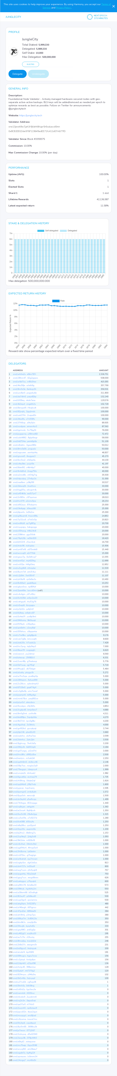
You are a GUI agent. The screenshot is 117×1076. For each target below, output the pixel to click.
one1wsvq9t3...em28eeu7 (25, 1049)
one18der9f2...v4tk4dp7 (24, 467)
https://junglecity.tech (30, 115)
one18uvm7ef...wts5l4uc (24, 571)
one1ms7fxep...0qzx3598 (25, 1045)
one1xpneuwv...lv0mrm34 (25, 1056)
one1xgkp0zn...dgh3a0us (25, 862)
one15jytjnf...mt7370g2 (24, 970)
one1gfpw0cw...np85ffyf (24, 586)
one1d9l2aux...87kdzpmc (25, 504)
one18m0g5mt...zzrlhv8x (24, 713)
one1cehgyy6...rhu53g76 (24, 601)
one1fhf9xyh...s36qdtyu (24, 624)
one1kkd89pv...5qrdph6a (25, 717)
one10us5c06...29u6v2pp (25, 814)
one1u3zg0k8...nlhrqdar (24, 568)
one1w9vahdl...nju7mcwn (25, 859)
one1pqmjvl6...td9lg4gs (24, 694)
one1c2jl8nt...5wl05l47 (24, 575)
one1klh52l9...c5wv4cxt (24, 542)
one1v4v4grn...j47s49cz (24, 594)
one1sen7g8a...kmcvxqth (25, 639)
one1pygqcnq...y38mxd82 (25, 434)
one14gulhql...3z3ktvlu (24, 724)
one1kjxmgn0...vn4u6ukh (24, 791)
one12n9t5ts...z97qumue (25, 497)
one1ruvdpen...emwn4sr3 (25, 426)
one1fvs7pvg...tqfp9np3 (24, 646)
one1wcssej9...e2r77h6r (24, 553)
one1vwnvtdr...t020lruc (24, 993)
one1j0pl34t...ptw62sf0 (24, 732)
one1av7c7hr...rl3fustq (23, 937)
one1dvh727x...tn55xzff (24, 866)
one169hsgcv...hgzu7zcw (25, 955)
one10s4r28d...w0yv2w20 (25, 598)
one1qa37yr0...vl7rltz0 (23, 1004)
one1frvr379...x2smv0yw (24, 501)
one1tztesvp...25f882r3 (24, 657)
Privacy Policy (63, 7)
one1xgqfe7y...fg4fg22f (24, 1052)
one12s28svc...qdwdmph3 (26, 683)
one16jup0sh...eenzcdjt (24, 795)
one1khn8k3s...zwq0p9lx (25, 922)
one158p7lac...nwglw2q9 (25, 765)
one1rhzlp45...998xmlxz (24, 967)
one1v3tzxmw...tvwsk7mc (25, 1019)
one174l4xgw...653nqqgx (25, 803)
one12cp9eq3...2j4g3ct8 (24, 836)
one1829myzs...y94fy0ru (24, 974)
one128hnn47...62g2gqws (25, 378)
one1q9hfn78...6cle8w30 (24, 885)
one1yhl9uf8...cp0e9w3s (24, 579)
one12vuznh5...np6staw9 (25, 1008)
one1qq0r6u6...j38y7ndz (24, 784)
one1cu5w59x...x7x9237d (25, 818)
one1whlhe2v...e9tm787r (24, 374)
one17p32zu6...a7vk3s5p (25, 519)
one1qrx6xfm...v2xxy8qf (24, 627)
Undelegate (38, 74)
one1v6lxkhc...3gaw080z (24, 445)
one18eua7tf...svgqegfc (24, 650)
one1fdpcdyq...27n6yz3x (24, 478)
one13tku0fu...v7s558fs (24, 419)
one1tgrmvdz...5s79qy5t (24, 430)
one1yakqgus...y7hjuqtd (24, 881)
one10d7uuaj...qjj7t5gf (23, 665)
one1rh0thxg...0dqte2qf (24, 780)
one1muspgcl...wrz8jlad (24, 1015)
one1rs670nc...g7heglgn (24, 855)
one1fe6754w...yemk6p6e (25, 441)
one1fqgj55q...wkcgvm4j (24, 489)
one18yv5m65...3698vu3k (25, 1026)
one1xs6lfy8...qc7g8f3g (24, 523)
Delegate (18, 74)
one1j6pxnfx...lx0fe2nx (23, 512)
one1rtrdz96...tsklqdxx (23, 545)
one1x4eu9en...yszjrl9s (23, 463)
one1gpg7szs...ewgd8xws (25, 877)
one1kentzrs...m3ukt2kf (24, 758)
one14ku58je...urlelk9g (23, 385)
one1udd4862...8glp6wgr (25, 437)
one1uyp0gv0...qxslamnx (25, 900)
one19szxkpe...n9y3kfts (24, 706)
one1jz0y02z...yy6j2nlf (23, 609)
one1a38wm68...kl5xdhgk (25, 892)
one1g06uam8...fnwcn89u (25, 516)
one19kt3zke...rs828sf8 (24, 840)
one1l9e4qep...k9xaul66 (24, 508)
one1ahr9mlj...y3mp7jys (24, 914)
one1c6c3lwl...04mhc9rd (24, 844)
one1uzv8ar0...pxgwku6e (25, 392)
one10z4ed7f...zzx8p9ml (24, 616)
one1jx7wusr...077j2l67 (24, 1030)
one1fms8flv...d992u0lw (24, 754)
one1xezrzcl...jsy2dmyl (23, 653)
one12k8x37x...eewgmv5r (25, 944)
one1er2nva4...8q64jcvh (24, 810)
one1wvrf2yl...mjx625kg (24, 560)
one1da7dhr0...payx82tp (24, 396)
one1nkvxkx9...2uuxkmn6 (25, 996)
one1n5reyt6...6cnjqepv (24, 605)
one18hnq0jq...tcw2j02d (24, 941)
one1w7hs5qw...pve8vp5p (25, 676)
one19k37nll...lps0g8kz (24, 721)
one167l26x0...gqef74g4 (24, 687)
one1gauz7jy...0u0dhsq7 (24, 557)
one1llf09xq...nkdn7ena (24, 400)
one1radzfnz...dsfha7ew (24, 736)
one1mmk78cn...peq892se (25, 698)
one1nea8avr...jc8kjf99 (23, 482)
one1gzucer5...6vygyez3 (24, 456)
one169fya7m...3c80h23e (25, 918)
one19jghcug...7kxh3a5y (24, 743)
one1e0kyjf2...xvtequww (24, 1041)
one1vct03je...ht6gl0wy (24, 564)
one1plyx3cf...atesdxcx (24, 702)
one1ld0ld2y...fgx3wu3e (24, 989)
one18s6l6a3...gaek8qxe (24, 583)
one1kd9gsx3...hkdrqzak (24, 948)
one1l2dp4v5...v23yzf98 (24, 963)
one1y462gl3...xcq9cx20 (24, 933)
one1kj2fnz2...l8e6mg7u (24, 832)
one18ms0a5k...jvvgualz (24, 448)
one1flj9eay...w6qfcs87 (24, 612)
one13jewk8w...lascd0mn (25, 590)
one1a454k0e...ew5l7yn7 (24, 493)
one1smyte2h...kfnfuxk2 (24, 773)
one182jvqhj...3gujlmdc (24, 411)
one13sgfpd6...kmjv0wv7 (25, 709)
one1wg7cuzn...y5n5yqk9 (25, 870)
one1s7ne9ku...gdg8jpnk (25, 635)
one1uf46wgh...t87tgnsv (24, 907)
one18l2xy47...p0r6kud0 (24, 896)
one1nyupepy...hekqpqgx (25, 527)
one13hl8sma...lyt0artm (24, 851)
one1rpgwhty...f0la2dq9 (24, 873)
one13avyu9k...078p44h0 (25, 1038)
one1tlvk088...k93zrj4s (23, 821)
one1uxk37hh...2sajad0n (24, 415)
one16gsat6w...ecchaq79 (25, 777)
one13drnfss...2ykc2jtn (23, 739)
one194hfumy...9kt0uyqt (24, 620)
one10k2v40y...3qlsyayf (24, 978)
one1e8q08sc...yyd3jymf (24, 825)
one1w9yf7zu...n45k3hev (24, 381)
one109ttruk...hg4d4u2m (24, 888)
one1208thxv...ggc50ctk (24, 534)
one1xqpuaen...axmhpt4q (25, 452)
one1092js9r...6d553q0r (24, 747)
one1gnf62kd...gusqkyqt (24, 728)
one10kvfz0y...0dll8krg (23, 985)
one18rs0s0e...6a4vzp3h (24, 389)
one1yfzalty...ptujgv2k (23, 672)
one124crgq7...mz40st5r (24, 1060)
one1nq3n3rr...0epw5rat (24, 1000)
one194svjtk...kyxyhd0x (24, 926)
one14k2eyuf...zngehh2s (24, 404)
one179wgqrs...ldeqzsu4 (25, 769)
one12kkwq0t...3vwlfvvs (24, 486)
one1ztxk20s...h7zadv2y (24, 642)
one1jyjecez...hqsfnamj (23, 788)
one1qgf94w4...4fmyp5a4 (25, 847)
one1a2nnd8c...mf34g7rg (25, 475)
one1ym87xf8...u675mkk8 (25, 549)
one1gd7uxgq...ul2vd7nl (25, 750)
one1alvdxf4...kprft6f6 (23, 952)
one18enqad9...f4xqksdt (24, 407)
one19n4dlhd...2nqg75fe (25, 471)
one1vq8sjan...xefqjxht (23, 806)
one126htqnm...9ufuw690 (25, 680)
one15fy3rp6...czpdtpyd (24, 1023)
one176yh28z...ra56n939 (24, 538)
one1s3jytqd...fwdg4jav (24, 959)
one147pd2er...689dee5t (24, 911)
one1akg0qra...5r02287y (24, 903)
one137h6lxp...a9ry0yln (24, 422)
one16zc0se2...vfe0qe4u (24, 460)
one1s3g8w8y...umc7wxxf (25, 691)
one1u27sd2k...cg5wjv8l (24, 982)
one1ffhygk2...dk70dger (24, 668)
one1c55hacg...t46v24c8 (24, 530)
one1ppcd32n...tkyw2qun (25, 1011)
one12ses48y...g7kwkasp (25, 661)
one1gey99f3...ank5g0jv (24, 929)
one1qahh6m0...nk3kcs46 (25, 762)
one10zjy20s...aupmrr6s (24, 829)
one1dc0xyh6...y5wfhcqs (24, 799)
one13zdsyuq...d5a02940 (25, 1034)
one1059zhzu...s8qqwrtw (25, 631)
